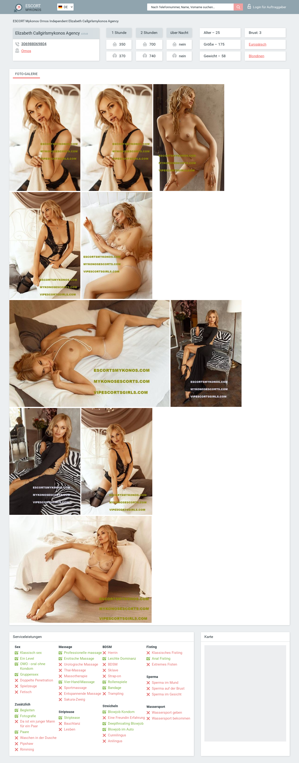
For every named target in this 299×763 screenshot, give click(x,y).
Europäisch (257, 44)
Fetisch (26, 692)
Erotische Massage (79, 658)
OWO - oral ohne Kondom (32, 666)
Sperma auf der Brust (168, 688)
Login (267, 6)
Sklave (113, 670)
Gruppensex (29, 674)
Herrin (112, 653)
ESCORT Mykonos (26, 21)
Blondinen (256, 56)
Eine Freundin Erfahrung (126, 718)
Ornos (44, 21)
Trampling (115, 693)
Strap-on (114, 676)
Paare (24, 732)
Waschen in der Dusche (38, 738)
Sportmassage (75, 688)
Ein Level (27, 658)
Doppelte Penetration (36, 680)
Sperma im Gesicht (167, 694)
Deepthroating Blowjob (125, 723)
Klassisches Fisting (167, 653)
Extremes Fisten (164, 664)
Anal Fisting (161, 658)
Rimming (27, 749)
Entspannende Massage (82, 693)
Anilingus (115, 741)
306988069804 (33, 44)
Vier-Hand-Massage (79, 682)
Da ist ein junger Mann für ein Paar (37, 723)
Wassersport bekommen (171, 718)
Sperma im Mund (165, 683)
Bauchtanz (72, 723)
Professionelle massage (83, 653)
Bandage (114, 688)
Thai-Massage (75, 670)
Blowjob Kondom (121, 712)
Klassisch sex (31, 653)
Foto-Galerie (26, 74)
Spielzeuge (28, 686)
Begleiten (27, 710)
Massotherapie (75, 676)
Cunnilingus (117, 735)
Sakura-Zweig (74, 699)
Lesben (69, 729)
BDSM (112, 664)
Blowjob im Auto (121, 729)
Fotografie (28, 716)
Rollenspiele (117, 682)
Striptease (72, 718)
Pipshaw (26, 744)
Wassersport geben (167, 712)
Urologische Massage (81, 664)
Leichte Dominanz (122, 658)
